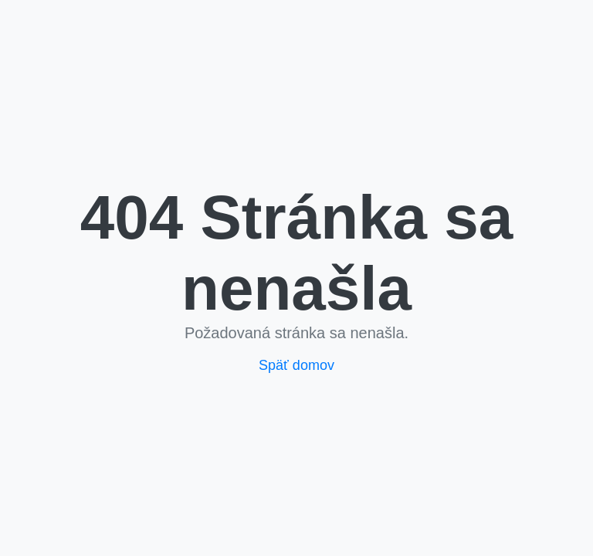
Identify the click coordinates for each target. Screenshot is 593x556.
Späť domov (296, 365)
